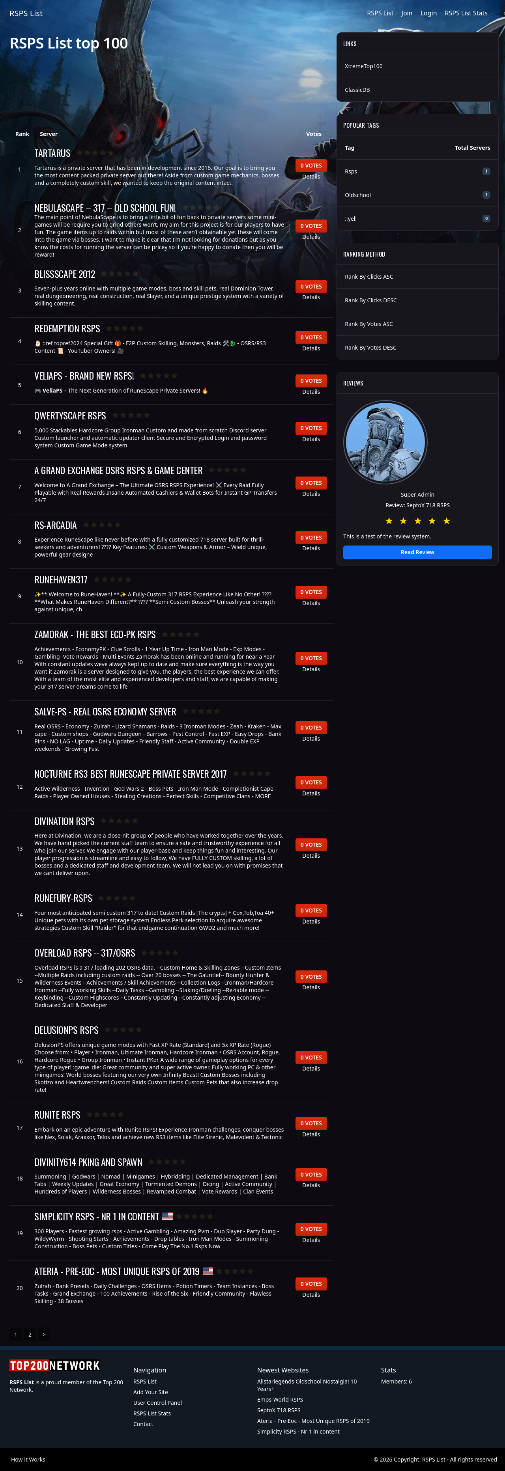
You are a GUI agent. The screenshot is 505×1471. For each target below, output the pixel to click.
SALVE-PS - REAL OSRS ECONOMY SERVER (105, 711)
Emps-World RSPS (280, 1399)
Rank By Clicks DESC (371, 300)
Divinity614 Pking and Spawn (88, 1161)
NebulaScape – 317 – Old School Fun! (105, 207)
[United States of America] (167, 1216)
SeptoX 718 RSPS (279, 1410)
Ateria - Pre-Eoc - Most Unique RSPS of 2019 (116, 1271)
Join (407, 13)
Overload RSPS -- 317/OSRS (84, 952)
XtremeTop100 (364, 66)
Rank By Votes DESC (371, 347)
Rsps (351, 171)
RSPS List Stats (466, 13)
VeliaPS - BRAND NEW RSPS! (84, 375)
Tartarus (52, 152)
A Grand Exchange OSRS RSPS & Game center (118, 470)
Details (311, 176)
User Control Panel (157, 1402)
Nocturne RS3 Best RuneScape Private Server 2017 (130, 773)
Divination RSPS (64, 821)
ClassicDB (357, 89)
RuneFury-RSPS (63, 897)
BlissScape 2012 (64, 273)
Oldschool (358, 195)
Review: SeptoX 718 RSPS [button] (417, 505)
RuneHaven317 (60, 579)
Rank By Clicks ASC (369, 276)
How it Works (28, 1459)
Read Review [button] (417, 552)
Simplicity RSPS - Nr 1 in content (96, 1216)
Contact (143, 1424)
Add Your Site (150, 1392)
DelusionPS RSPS (66, 1029)
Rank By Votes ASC (369, 324)
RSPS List (26, 13)
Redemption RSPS (67, 328)
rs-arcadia (55, 525)
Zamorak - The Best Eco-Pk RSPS (95, 634)
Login (429, 13)
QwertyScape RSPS (70, 415)
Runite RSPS (57, 1114)
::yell (351, 218)
